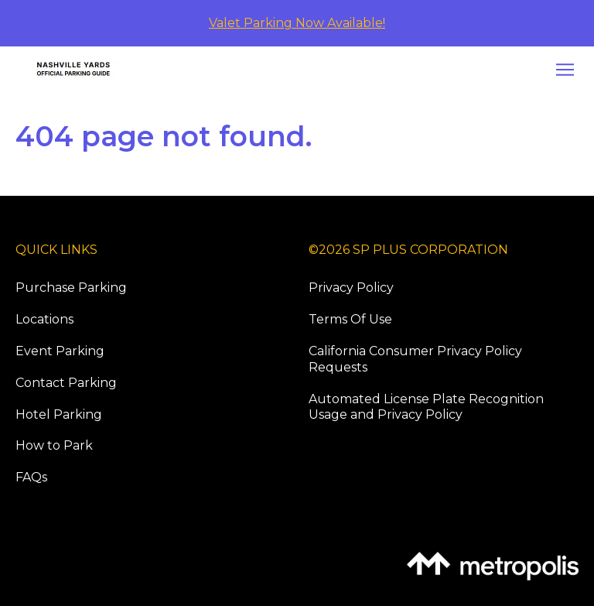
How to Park (54, 445)
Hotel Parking (58, 414)
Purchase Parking (71, 287)
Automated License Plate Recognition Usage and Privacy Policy (426, 407)
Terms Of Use (350, 319)
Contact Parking (66, 382)
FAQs (31, 477)
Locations (44, 319)
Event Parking (59, 351)
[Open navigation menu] (561, 70)
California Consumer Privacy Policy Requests (415, 359)
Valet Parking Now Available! (297, 22)
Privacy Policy (351, 287)
